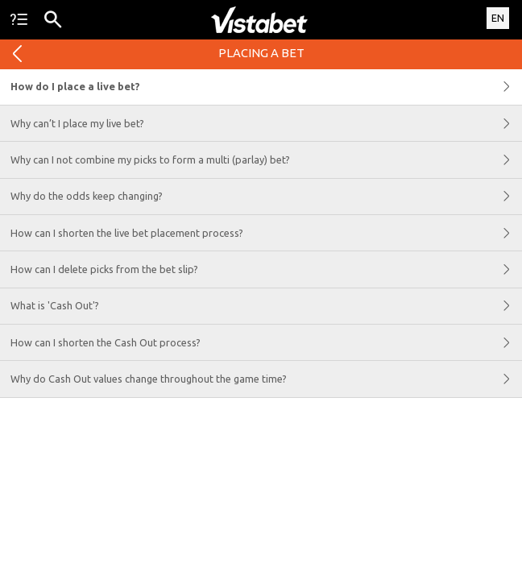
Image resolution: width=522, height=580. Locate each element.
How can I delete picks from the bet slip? (266, 269)
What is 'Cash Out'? (266, 306)
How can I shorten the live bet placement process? (266, 233)
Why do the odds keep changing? (266, 196)
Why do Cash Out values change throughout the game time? (266, 378)
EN (497, 17)
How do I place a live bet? (266, 87)
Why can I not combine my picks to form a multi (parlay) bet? (266, 159)
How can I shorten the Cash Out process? (266, 342)
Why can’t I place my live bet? (266, 123)
